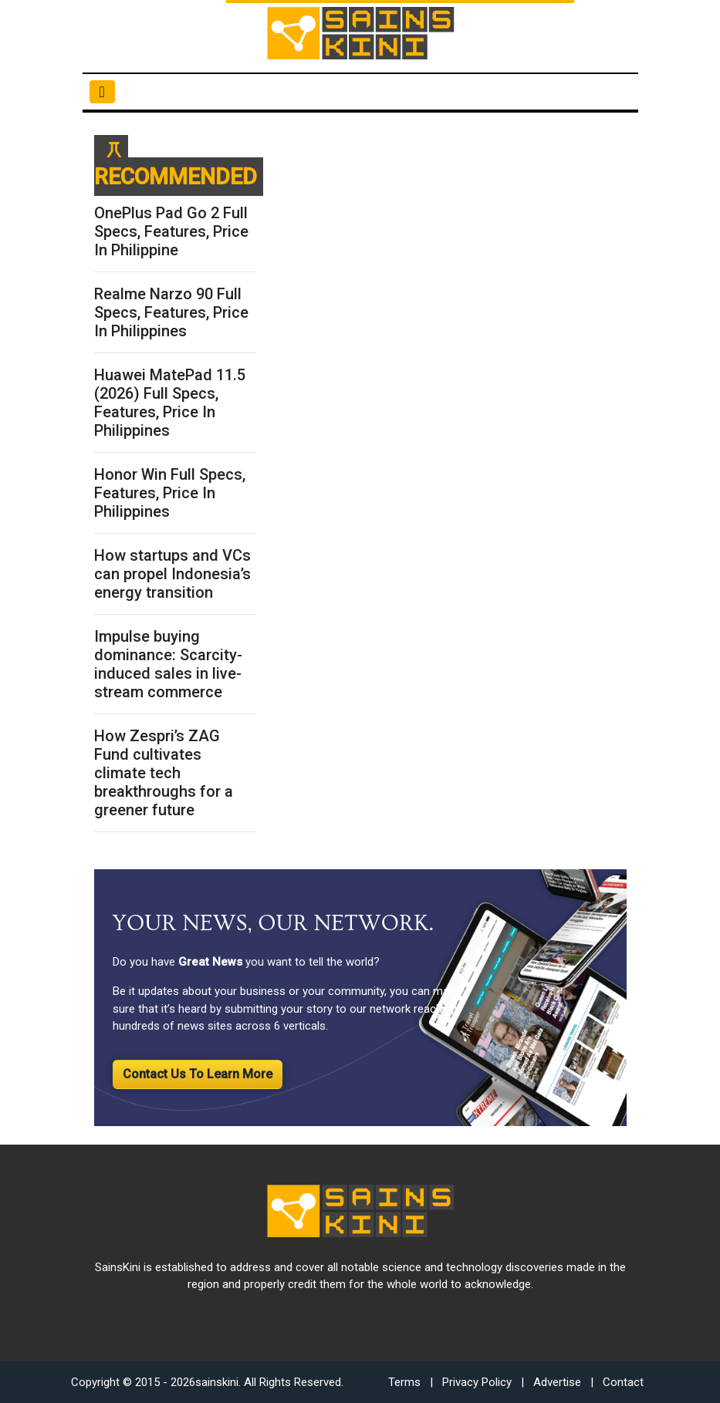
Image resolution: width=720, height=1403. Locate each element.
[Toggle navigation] (102, 91)
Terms (404, 1382)
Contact (623, 1382)
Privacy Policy (477, 1382)
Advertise (557, 1382)
